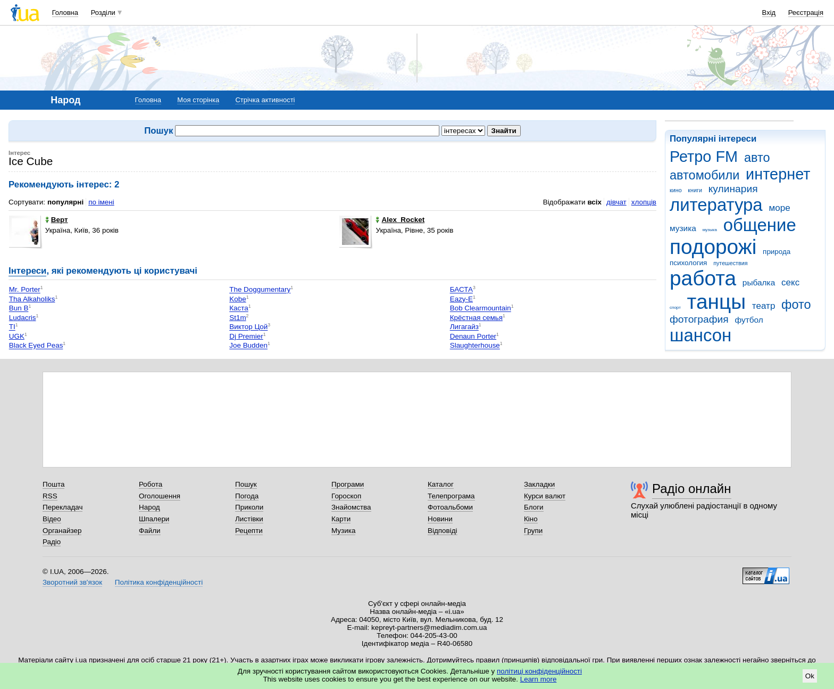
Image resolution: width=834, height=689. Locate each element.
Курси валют (544, 496)
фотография (699, 319)
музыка (710, 229)
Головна (65, 13)
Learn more (538, 679)
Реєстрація (805, 13)
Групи (533, 531)
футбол (749, 319)
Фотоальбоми (450, 507)
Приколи (249, 507)
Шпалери (154, 519)
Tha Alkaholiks (32, 299)
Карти (341, 519)
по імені (101, 202)
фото (796, 304)
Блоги (534, 507)
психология (688, 263)
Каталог (441, 484)
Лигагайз (464, 327)
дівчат (616, 202)
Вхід (769, 13)
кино (676, 190)
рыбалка (759, 282)
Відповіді (442, 531)
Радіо (52, 542)
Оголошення (159, 496)
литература (716, 205)
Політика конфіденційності (159, 582)
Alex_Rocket (400, 220)
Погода (246, 496)
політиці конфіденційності (539, 671)
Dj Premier (246, 336)
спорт (675, 307)
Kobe (237, 299)
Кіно (531, 519)
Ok (809, 676)
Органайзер (62, 531)
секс (790, 282)
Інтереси (27, 271)
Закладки (539, 484)
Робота (150, 484)
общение (759, 225)
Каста (238, 309)
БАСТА (461, 290)
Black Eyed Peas (36, 346)
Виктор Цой (248, 327)
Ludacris (22, 318)
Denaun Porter (473, 336)
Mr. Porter (24, 290)
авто (757, 158)
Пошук (246, 484)
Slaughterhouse (475, 346)
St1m (237, 318)
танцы (716, 301)
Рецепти (249, 531)
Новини (440, 519)
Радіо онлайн (691, 488)
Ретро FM (704, 156)
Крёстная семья (476, 318)
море (779, 208)
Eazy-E (461, 299)
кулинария (733, 188)
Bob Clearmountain (480, 309)
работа (703, 278)
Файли (150, 531)
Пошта (53, 484)
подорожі (713, 246)
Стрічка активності (265, 100)
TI (12, 327)
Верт (56, 220)
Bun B (19, 309)
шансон (700, 335)
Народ (149, 507)
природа (776, 252)
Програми (347, 484)
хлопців (643, 202)
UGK (16, 336)
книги (695, 190)
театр (763, 306)
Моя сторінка (198, 100)
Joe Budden (248, 346)
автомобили (704, 175)
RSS (50, 496)
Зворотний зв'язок (72, 582)
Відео (52, 519)
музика (683, 228)
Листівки (249, 519)
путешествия (730, 263)
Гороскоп (346, 496)
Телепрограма (451, 496)
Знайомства (351, 507)
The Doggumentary (259, 290)
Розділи (103, 13)
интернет (778, 174)
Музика (343, 531)
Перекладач (62, 507)
